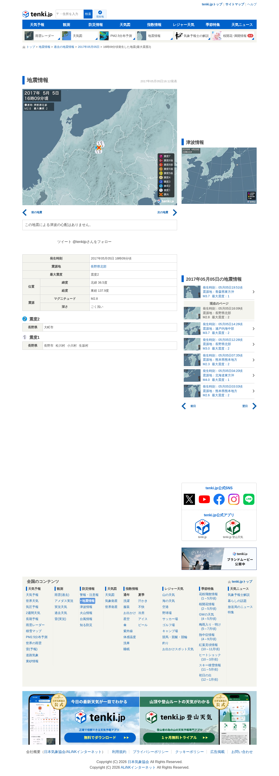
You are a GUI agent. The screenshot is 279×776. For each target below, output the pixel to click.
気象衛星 (111, 601)
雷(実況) (60, 619)
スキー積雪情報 (212, 667)
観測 (66, 25)
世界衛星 (111, 607)
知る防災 (86, 625)
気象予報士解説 (239, 595)
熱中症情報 (212, 637)
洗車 (126, 643)
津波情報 (86, 607)
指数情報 (154, 25)
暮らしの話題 (237, 601)
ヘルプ (252, 4)
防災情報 (96, 25)
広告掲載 (217, 752)
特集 (231, 612)
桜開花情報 (212, 606)
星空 (126, 619)
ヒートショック (212, 657)
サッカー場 (170, 619)
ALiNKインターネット (84, 752)
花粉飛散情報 (212, 596)
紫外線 (128, 631)
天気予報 (37, 25)
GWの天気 (212, 617)
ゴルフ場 (168, 625)
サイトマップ (234, 4)
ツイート (64, 242)
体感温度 (129, 637)
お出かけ (129, 613)
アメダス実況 (64, 601)
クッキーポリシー (189, 752)
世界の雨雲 (34, 643)
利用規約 (119, 752)
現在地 (100, 16)
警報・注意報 (89, 595)
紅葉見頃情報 (212, 647)
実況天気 (61, 607)
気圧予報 (32, 607)
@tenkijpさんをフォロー (92, 242)
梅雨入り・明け (212, 627)
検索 (88, 14)
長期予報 (32, 619)
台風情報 (86, 619)
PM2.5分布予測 (36, 637)
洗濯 (126, 601)
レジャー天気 (183, 25)
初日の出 (212, 677)
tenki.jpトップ (212, 4)
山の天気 (168, 595)
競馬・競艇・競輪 (174, 637)
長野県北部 (98, 266)
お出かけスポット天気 (178, 649)
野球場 (167, 613)
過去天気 (61, 613)
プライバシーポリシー (151, 752)
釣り (165, 643)
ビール (143, 625)
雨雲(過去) (62, 595)
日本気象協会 (55, 752)
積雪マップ (34, 631)
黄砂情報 (32, 661)
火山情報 (86, 613)
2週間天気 (33, 613)
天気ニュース (242, 25)
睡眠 (126, 649)
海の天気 (168, 601)
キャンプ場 (170, 631)
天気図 (125, 25)
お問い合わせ (242, 752)
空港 (165, 607)
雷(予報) (31, 649)
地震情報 (88, 601)
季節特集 (213, 25)
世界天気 (32, 601)
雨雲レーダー (35, 625)
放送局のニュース (240, 607)
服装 (126, 607)
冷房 (141, 613)
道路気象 (32, 655)
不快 (141, 607)
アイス (143, 619)
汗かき (143, 601)
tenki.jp (37, 15)
